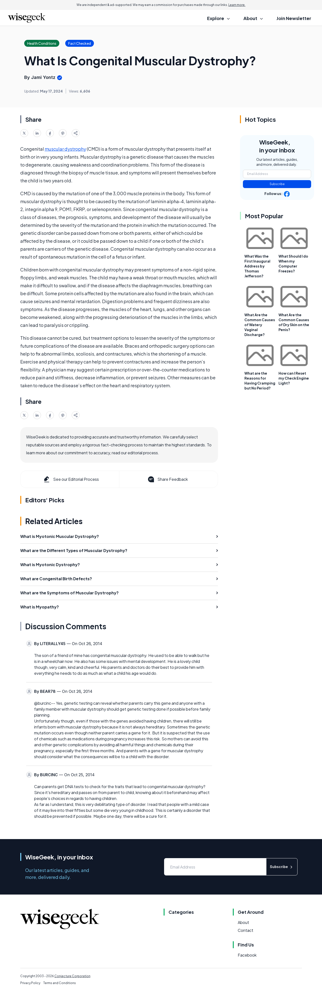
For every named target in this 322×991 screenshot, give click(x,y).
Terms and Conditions (59, 983)
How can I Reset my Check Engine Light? (294, 378)
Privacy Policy (30, 983)
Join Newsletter (294, 18)
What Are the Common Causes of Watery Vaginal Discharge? (259, 325)
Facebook (247, 955)
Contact (245, 930)
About (243, 922)
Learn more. (236, 5)
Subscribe (277, 184)
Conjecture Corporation (72, 976)
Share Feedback (167, 479)
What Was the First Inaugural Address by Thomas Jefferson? (257, 266)
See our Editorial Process (71, 479)
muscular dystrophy (65, 149)
